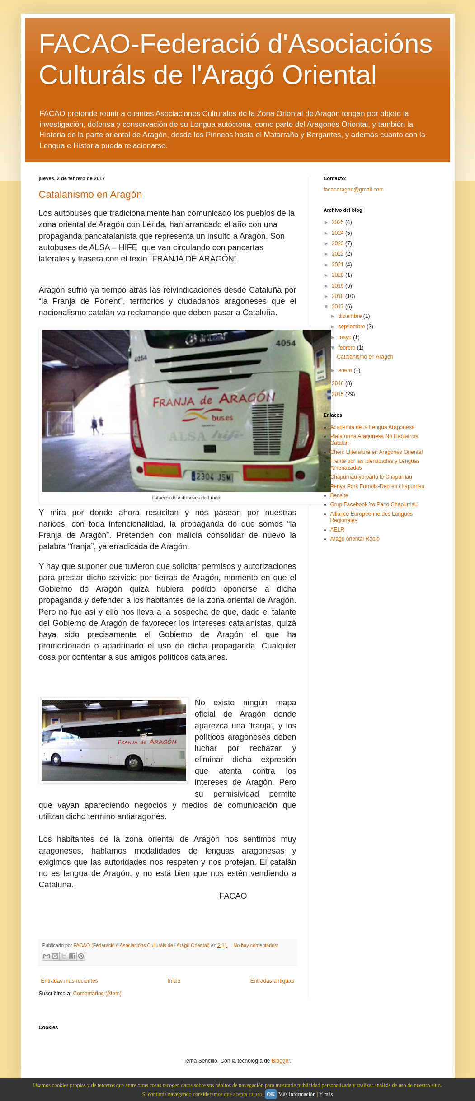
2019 (338, 286)
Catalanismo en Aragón (90, 194)
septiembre (352, 326)
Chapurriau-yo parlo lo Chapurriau (371, 477)
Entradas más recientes (69, 981)
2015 (338, 394)
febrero (347, 348)
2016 (338, 383)
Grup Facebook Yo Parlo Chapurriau (374, 504)
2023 (338, 243)
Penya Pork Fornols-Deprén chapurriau (377, 486)
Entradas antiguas (272, 981)
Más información (296, 1094)
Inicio (174, 981)
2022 (338, 254)
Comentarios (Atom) (97, 993)
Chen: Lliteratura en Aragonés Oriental (376, 452)
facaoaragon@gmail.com (354, 190)
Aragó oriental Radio (355, 539)
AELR (337, 530)
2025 (338, 222)
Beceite (339, 495)
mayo (345, 337)
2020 (338, 275)
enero (345, 370)
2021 (338, 264)
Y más (326, 1094)
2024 (338, 233)
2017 (338, 306)
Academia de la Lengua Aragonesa (372, 427)
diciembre (350, 316)
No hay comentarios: (256, 945)
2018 (338, 296)
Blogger (281, 1061)
